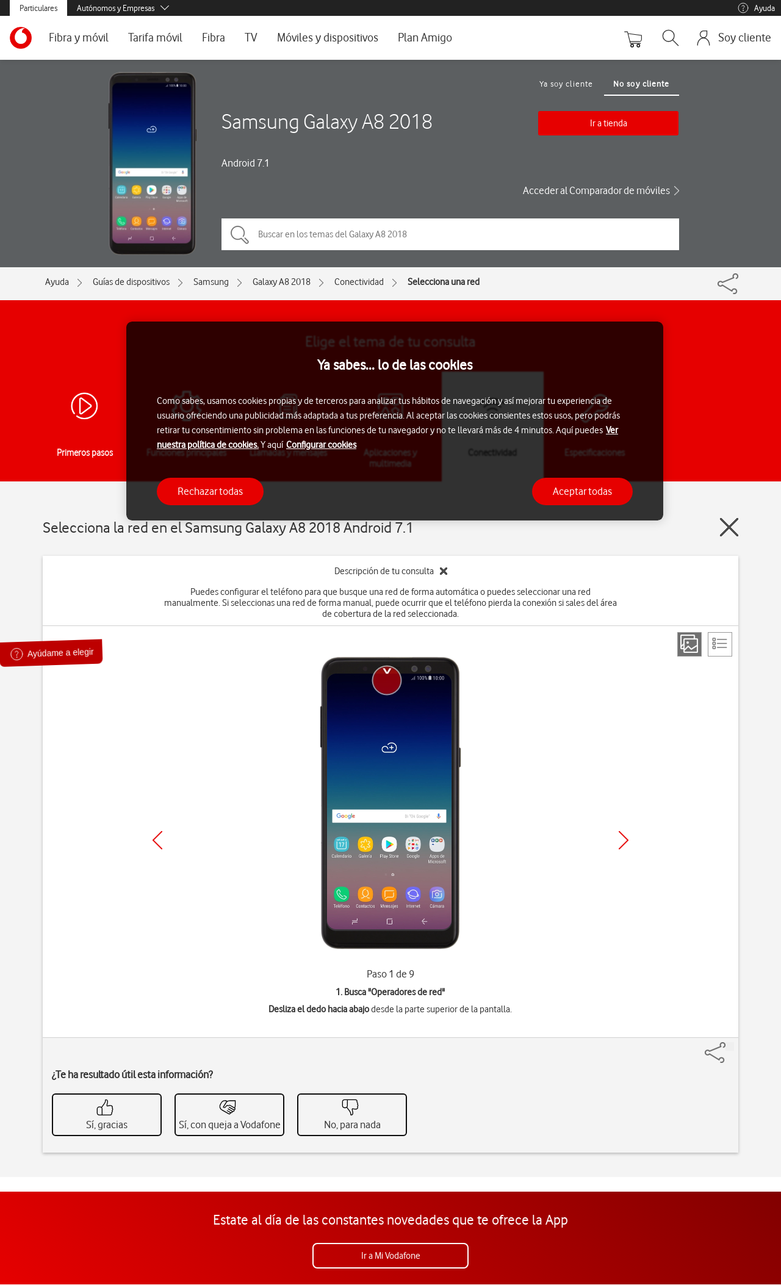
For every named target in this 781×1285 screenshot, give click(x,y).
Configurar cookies (321, 444)
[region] (394, 421)
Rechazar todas (210, 491)
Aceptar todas (582, 491)
